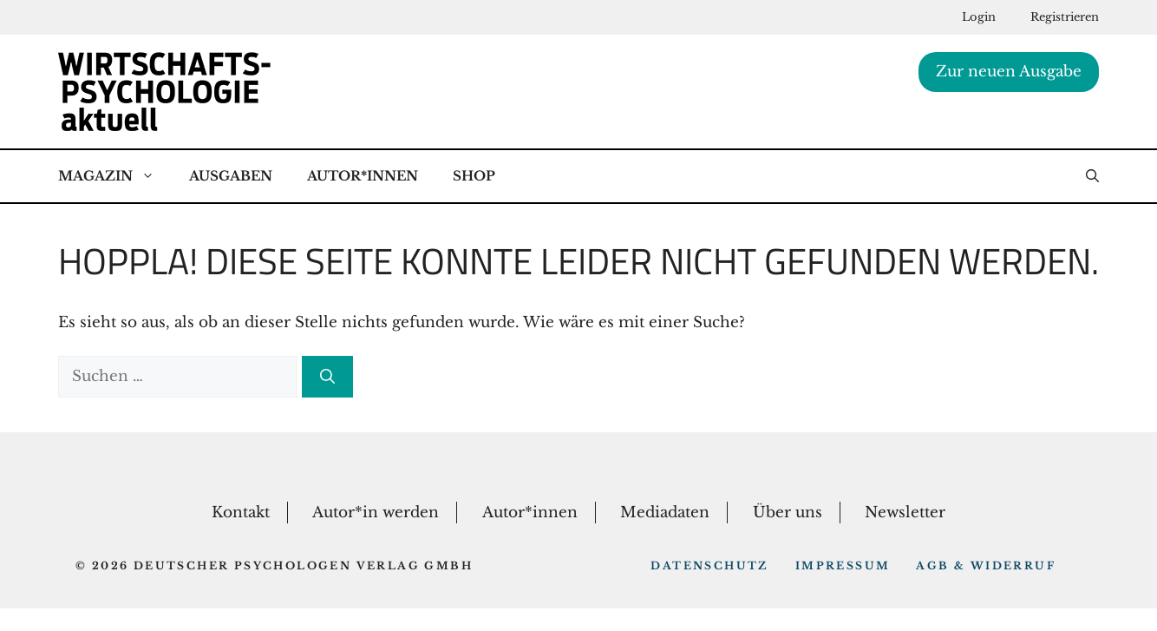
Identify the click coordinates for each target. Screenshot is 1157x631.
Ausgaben (230, 176)
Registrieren (1064, 17)
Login (979, 17)
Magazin (115, 176)
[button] (1092, 176)
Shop (474, 176)
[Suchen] (327, 377)
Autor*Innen (362, 176)
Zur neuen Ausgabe (1009, 71)
